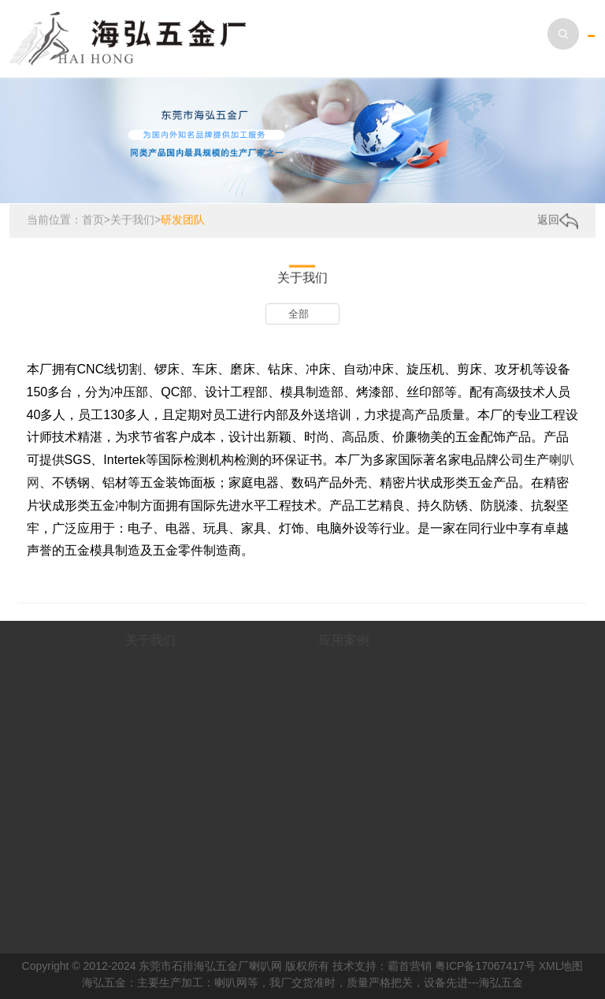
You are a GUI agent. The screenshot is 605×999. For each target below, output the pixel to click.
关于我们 (132, 220)
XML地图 (561, 966)
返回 (557, 220)
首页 (93, 220)
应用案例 (312, 640)
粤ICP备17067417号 (485, 966)
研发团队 (183, 220)
